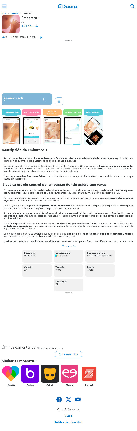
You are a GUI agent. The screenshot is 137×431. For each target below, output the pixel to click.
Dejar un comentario (68, 354)
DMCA (68, 416)
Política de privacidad (68, 422)
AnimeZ (89, 385)
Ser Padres (14, 13)
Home (4, 13)
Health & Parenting (30, 26)
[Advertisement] (68, 67)
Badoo (30, 385)
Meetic (69, 385)
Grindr (50, 385)
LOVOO (11, 385)
